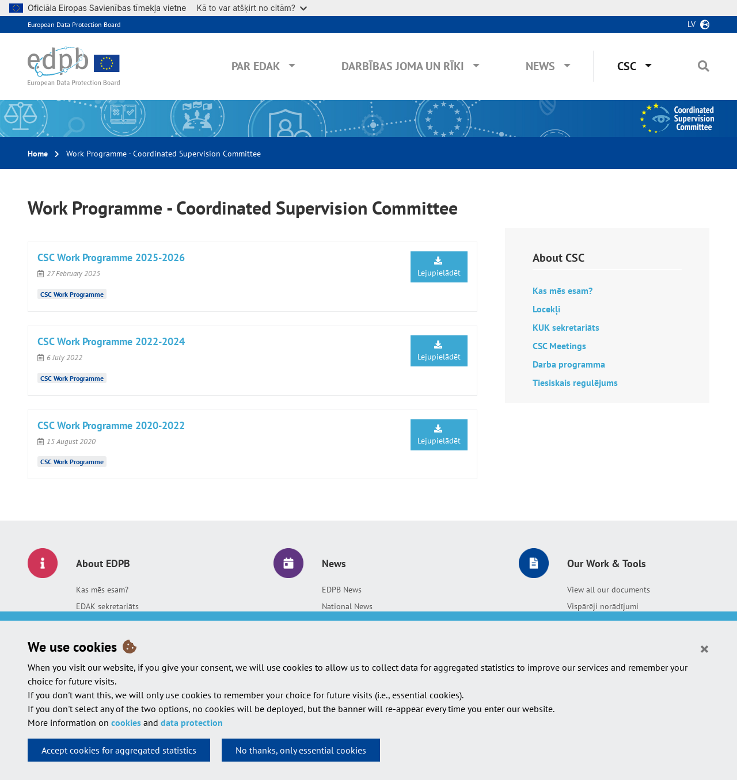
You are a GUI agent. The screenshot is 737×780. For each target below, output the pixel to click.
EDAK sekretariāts (107, 606)
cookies (126, 722)
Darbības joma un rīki (402, 66)
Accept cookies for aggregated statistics (118, 750)
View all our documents (608, 589)
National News (347, 606)
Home (38, 153)
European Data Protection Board (74, 24)
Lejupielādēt (439, 267)
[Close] (704, 648)
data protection (192, 722)
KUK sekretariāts (567, 327)
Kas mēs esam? (562, 290)
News (540, 66)
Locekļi (546, 309)
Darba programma (569, 364)
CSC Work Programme (72, 294)
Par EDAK (255, 66)
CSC (626, 66)
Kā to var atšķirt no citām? (251, 8)
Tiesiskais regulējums (575, 382)
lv (691, 24)
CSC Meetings (559, 345)
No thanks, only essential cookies (300, 750)
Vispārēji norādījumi (603, 606)
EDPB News (342, 589)
